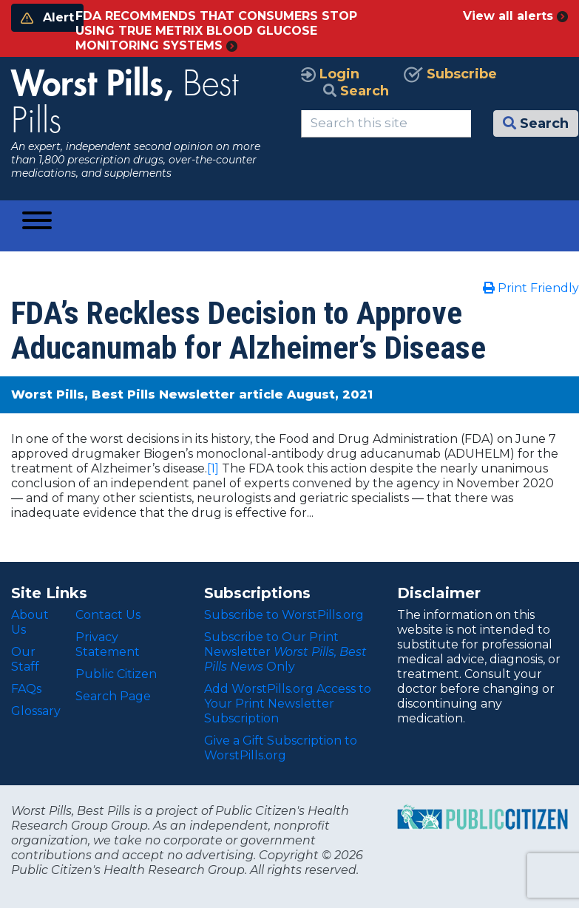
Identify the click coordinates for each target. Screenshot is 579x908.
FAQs (26, 689)
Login (330, 74)
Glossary (36, 711)
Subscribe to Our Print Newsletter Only (285, 652)
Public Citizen (116, 674)
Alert (47, 17)
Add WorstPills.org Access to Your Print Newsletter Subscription (287, 703)
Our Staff (25, 659)
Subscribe (450, 74)
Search (356, 91)
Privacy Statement (107, 644)
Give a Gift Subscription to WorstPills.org (280, 747)
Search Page (113, 696)
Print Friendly (531, 288)
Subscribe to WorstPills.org (284, 615)
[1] (213, 468)
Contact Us (107, 615)
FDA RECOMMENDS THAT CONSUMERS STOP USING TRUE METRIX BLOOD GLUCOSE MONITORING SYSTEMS (216, 30)
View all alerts (515, 16)
